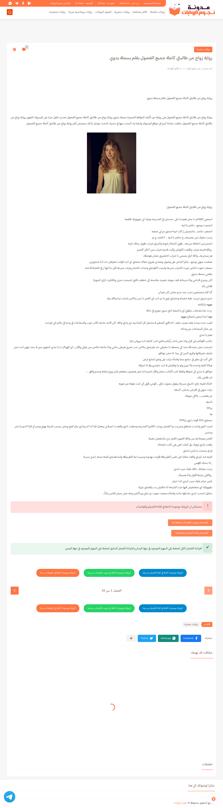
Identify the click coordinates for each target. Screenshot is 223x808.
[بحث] (10, 13)
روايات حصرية (122, 12)
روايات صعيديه (57, 12)
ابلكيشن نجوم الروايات (60, 3)
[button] (191, 638)
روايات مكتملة (157, 12)
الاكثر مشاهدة (139, 12)
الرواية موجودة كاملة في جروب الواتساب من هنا (109, 573)
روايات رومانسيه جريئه (80, 12)
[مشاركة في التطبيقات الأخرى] (131, 638)
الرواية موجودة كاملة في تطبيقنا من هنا (58, 573)
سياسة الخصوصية (152, 3)
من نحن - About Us (129, 3)
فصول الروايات (103, 12)
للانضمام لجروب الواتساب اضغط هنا (190, 522)
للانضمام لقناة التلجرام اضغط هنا (192, 533)
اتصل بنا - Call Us (106, 3)
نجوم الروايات (180, 803)
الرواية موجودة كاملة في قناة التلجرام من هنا (163, 573)
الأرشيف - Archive (84, 3)
